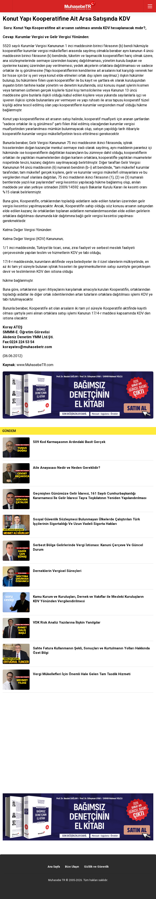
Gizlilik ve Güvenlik (96, 866)
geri (6, 6)
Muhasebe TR (56, 880)
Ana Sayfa (54, 866)
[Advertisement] (78, 743)
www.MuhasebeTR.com (35, 365)
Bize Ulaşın (72, 866)
